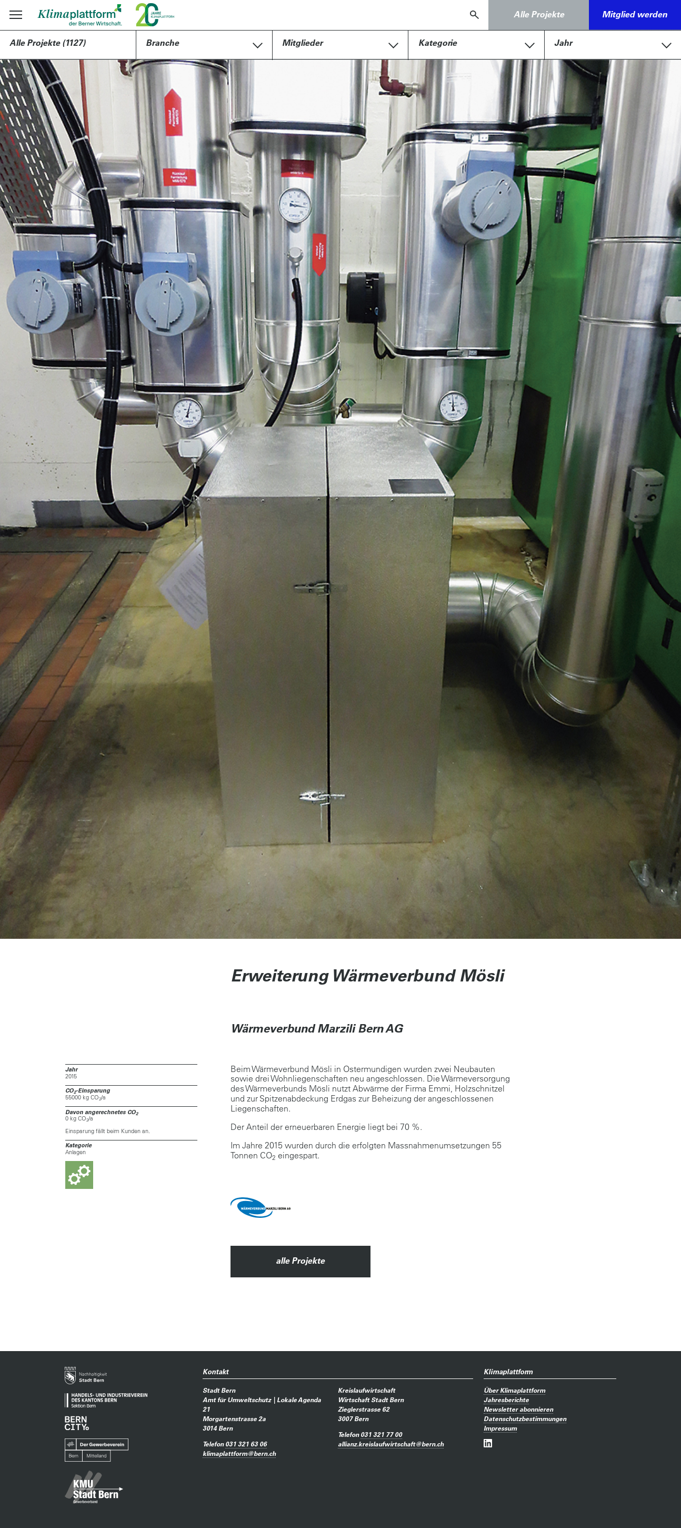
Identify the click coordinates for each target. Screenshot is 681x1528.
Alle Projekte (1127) (47, 42)
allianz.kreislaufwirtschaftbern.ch (391, 1444)
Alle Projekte (539, 14)
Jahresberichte (506, 1399)
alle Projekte (300, 1260)
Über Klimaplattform (514, 1390)
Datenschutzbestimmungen (525, 1418)
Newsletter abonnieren (518, 1409)
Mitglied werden (634, 14)
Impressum (500, 1428)
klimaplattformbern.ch (239, 1453)
